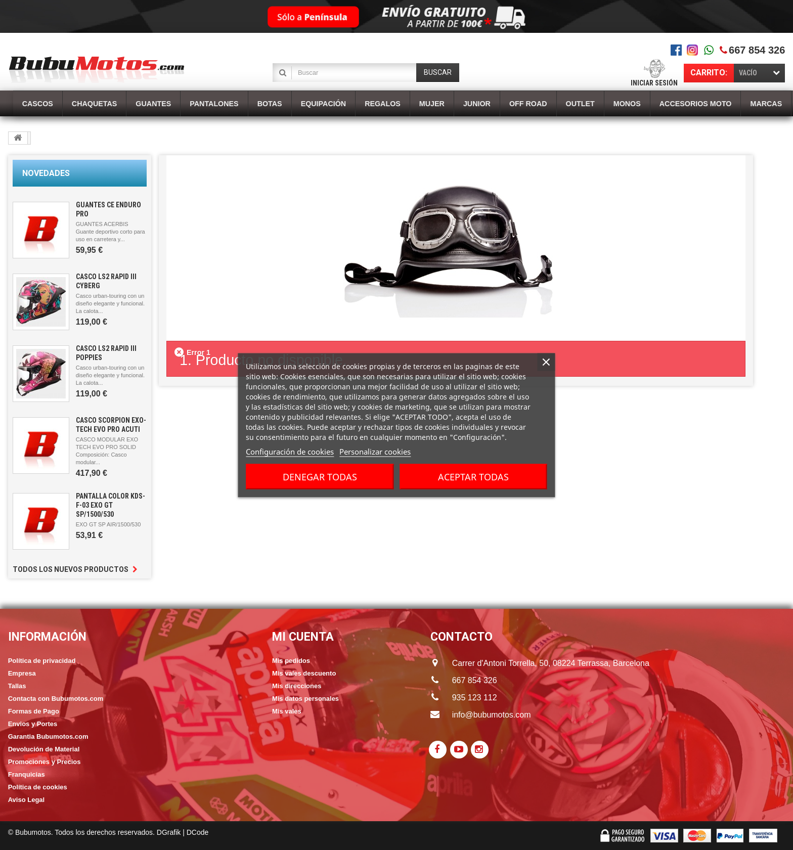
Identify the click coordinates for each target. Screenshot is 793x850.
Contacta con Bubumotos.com (56, 698)
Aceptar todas (473, 476)
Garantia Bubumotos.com (48, 736)
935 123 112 (474, 697)
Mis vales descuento (304, 673)
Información (47, 637)
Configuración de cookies (290, 451)
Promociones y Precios (44, 762)
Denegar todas (320, 476)
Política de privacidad (42, 660)
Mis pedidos (291, 660)
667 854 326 (757, 50)
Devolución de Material (44, 749)
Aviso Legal (26, 799)
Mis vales (286, 711)
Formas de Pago (33, 711)
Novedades (46, 173)
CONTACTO (461, 637)
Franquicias (26, 774)
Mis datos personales (305, 698)
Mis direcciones (297, 686)
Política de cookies (37, 787)
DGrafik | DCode (182, 832)
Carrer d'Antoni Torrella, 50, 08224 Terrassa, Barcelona (540, 663)
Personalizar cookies (375, 451)
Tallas (17, 686)
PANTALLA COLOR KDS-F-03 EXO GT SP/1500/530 (110, 505)
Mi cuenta (303, 637)
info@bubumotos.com (491, 714)
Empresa (22, 673)
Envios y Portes (33, 724)
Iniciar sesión (654, 83)
